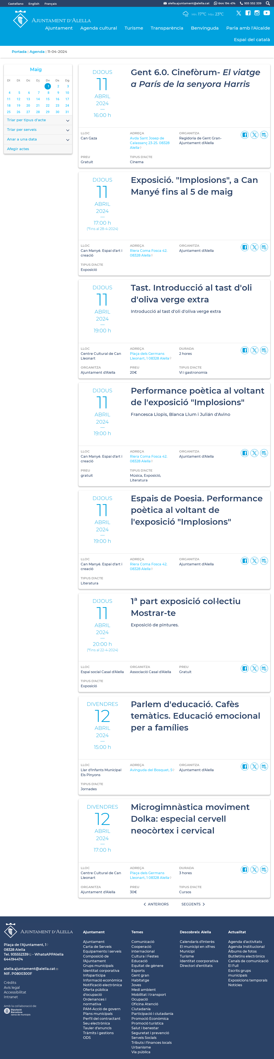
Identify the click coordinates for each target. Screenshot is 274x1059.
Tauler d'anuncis (97, 1028)
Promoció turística (147, 1023)
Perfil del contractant (102, 1019)
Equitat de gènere (147, 966)
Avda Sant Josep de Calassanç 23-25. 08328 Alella (150, 143)
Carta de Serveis (97, 947)
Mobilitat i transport (148, 995)
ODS (87, 1038)
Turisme (134, 28)
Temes (137, 932)
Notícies (235, 985)
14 (38, 99)
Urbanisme (141, 1047)
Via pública (140, 1052)
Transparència (167, 28)
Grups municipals (98, 966)
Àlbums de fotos (242, 951)
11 (8, 99)
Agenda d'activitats (245, 942)
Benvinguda (205, 28)
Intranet (11, 997)
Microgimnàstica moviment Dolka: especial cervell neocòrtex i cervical (190, 818)
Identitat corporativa (101, 971)
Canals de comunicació (248, 961)
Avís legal (12, 988)
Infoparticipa (94, 975)
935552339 (19, 954)
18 (8, 106)
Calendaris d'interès (197, 942)
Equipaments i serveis (102, 951)
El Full (233, 966)
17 (67, 99)
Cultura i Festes (145, 956)
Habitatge (140, 980)
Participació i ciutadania (152, 1014)
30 (57, 112)
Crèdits (10, 983)
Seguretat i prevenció (150, 1033)
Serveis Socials (143, 1038)
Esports (138, 971)
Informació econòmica (102, 980)
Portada (19, 51)
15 (47, 99)
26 (18, 112)
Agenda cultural (98, 28)
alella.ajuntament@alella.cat (29, 969)
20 (28, 106)
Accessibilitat (15, 992)
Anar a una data (38, 139)
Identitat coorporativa (199, 961)
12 (18, 99)
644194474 (13, 959)
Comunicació (142, 942)
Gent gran (140, 975)
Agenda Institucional (246, 947)
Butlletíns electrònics (246, 956)
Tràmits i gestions (98, 1033)
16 (57, 99)
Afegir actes (18, 149)
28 (38, 112)
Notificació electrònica (102, 985)
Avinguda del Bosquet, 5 (151, 770)
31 (67, 112)
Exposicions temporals (247, 980)
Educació (139, 961)
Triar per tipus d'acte (38, 120)
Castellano (15, 3)
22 (47, 106)
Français (51, 3)
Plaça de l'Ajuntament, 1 (25, 945)
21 (38, 106)
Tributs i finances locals (151, 1043)
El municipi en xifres (197, 947)
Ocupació (139, 999)
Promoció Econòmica (150, 1019)
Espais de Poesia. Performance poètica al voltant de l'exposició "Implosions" (197, 510)
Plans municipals (98, 1014)
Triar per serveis (38, 130)
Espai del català (252, 39)
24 (67, 106)
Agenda (37, 51)
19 (18, 106)
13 (28, 99)
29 (47, 112)
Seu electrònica (96, 1023)
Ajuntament (59, 28)
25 (8, 112)
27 (28, 112)
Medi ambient (143, 990)
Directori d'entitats (196, 966)
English (33, 3)
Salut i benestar (145, 1028)
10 (67, 93)
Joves (136, 985)
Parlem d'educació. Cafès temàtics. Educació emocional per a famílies (195, 716)
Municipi (187, 951)
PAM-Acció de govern (102, 1009)
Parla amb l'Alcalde (248, 28)
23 (57, 106)
